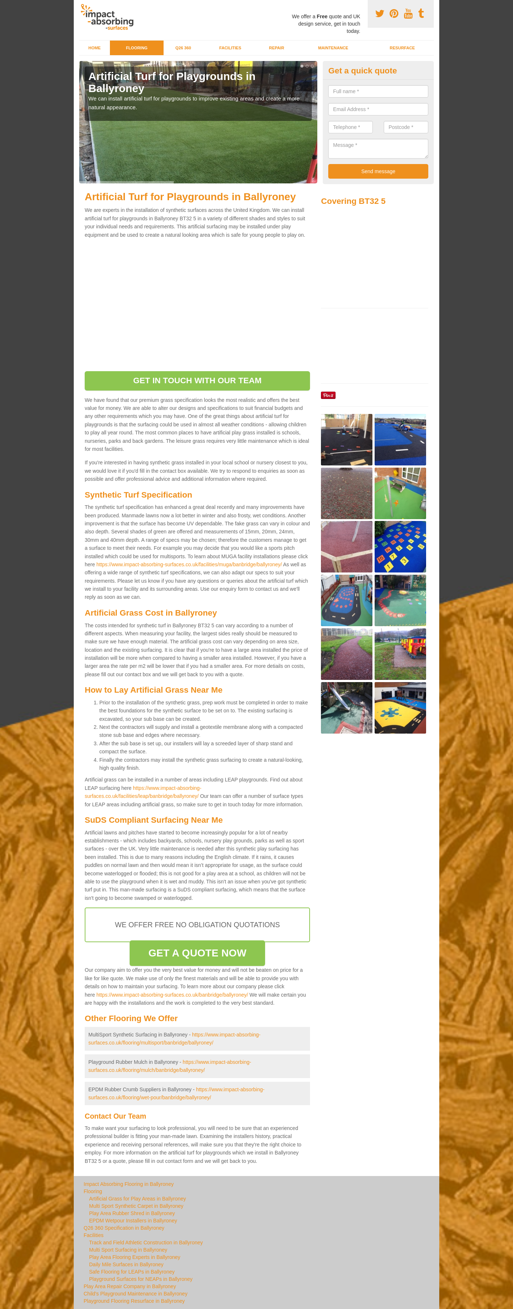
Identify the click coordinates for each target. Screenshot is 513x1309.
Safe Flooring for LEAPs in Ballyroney (132, 1272)
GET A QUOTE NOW (197, 953)
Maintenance (333, 48)
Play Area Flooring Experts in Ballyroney (134, 1257)
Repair (276, 48)
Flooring (137, 48)
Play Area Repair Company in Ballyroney (130, 1286)
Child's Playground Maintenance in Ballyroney (135, 1294)
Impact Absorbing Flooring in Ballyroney (129, 1184)
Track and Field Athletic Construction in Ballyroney (146, 1242)
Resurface (402, 48)
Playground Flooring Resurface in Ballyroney (134, 1301)
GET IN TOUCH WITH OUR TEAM (197, 380)
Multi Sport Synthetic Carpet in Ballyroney (136, 1206)
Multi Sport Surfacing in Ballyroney (128, 1250)
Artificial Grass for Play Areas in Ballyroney (137, 1199)
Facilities (230, 48)
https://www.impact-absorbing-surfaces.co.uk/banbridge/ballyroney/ (172, 995)
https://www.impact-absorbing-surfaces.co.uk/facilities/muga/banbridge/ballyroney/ (189, 564)
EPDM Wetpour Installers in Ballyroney (133, 1221)
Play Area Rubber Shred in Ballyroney (132, 1213)
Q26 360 (183, 48)
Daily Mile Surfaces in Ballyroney (126, 1264)
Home (94, 48)
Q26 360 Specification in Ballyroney (124, 1228)
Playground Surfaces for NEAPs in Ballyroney (140, 1279)
